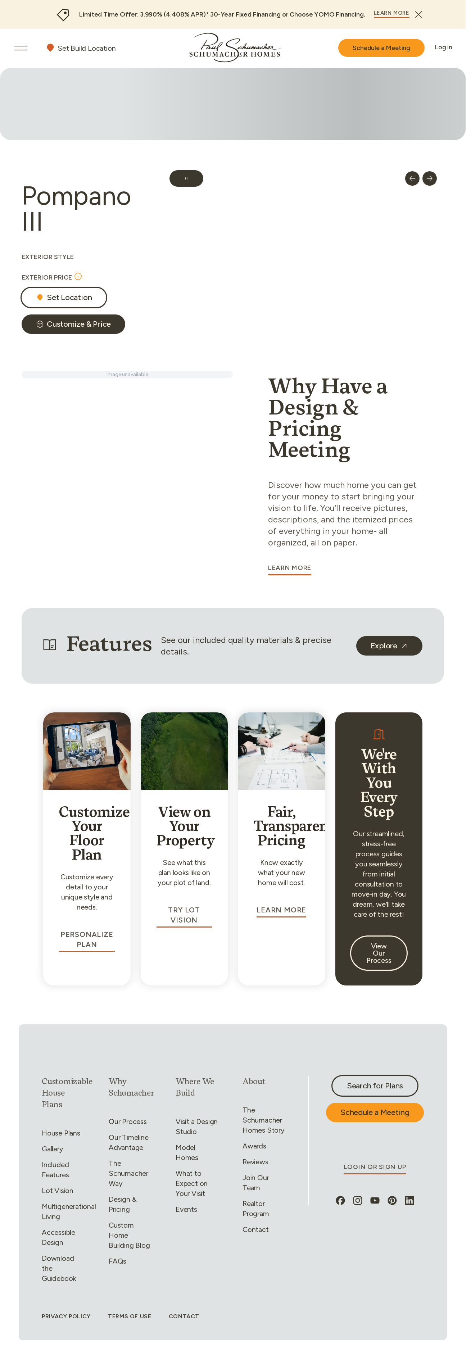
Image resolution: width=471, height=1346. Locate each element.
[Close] (418, 14)
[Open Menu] (20, 47)
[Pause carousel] (186, 178)
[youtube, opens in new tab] (375, 1200)
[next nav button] (429, 178)
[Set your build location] (80, 48)
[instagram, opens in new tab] (357, 1200)
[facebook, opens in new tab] (340, 1200)
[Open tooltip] (78, 276)
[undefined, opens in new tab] (389, 646)
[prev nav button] (412, 178)
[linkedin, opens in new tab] (409, 1200)
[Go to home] (235, 47)
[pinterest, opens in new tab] (392, 1200)
